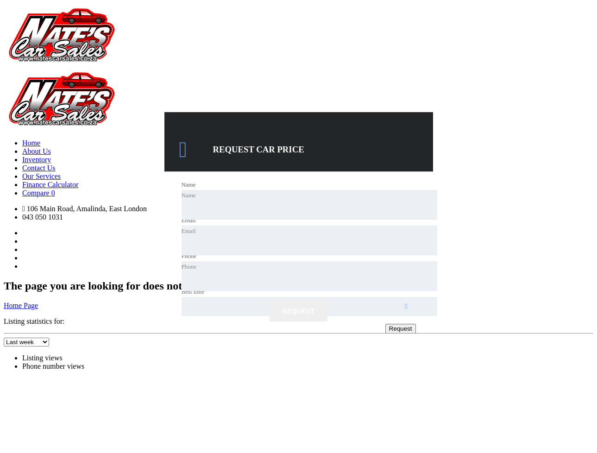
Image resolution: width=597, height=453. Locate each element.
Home (31, 143)
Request (299, 311)
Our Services (41, 176)
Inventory (36, 160)
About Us (36, 151)
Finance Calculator (50, 185)
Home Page (21, 305)
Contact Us (39, 168)
